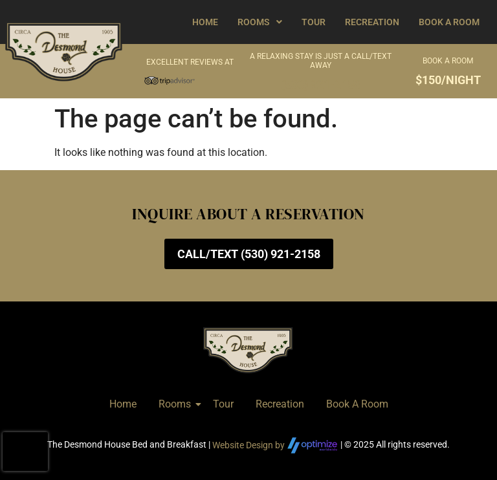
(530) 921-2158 (320, 84)
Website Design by (275, 445)
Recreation (372, 22)
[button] (260, 22)
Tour (314, 22)
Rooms (259, 22)
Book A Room (449, 22)
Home (205, 22)
